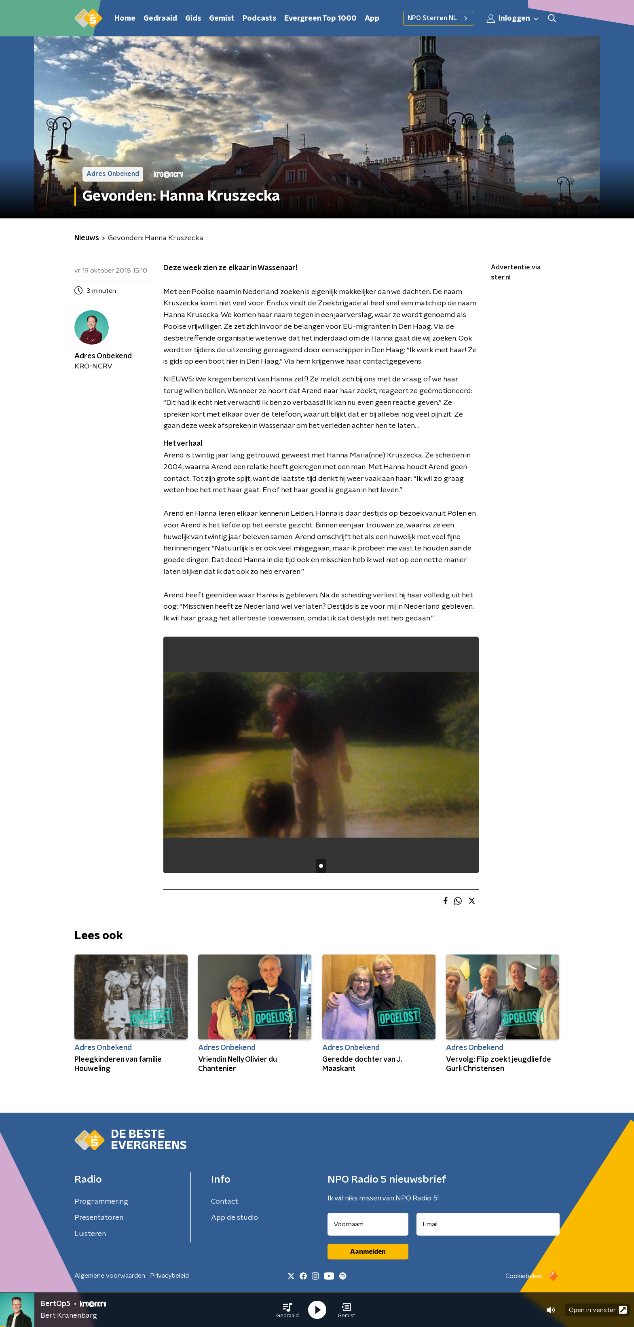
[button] (287, 1310)
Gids (193, 18)
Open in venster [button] (598, 1310)
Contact (224, 1201)
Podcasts (259, 18)
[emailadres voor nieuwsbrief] (488, 1224)
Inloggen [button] (513, 18)
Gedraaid (160, 18)
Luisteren (90, 1234)
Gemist (222, 18)
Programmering (101, 1201)
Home (124, 18)
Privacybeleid (169, 1275)
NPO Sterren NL (439, 18)
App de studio (234, 1217)
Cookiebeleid (524, 1276)
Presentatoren (98, 1217)
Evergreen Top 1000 (320, 18)
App (372, 18)
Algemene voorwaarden (109, 1275)
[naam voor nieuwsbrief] (368, 1224)
